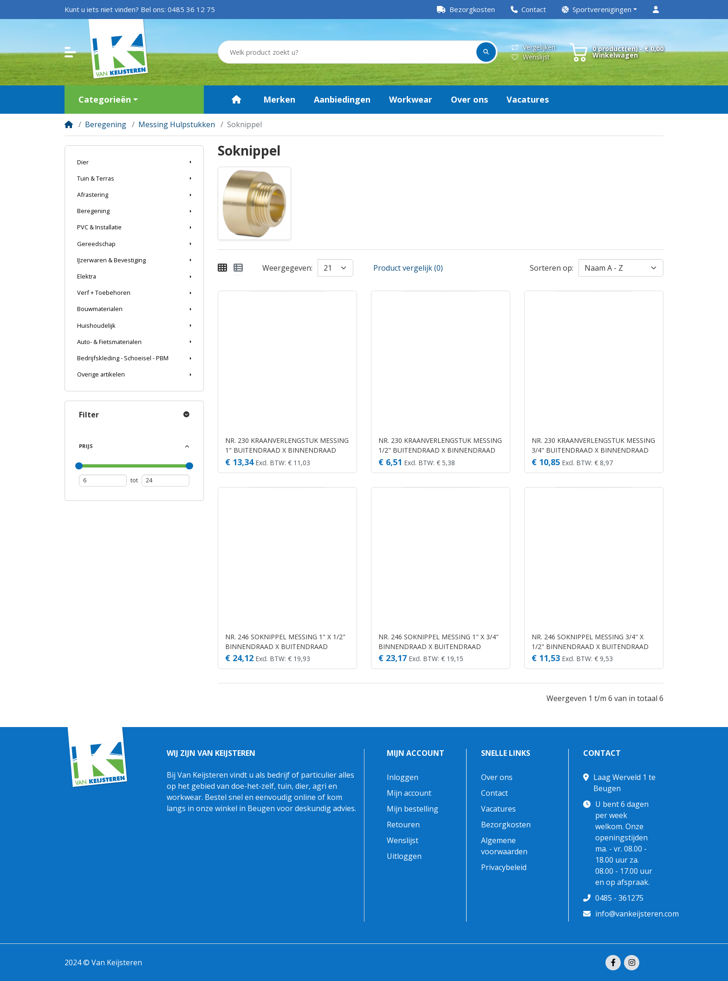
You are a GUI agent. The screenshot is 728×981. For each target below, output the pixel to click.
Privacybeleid (503, 867)
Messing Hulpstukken (176, 124)
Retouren (403, 824)
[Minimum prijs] (103, 480)
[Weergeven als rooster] (222, 268)
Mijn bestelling (412, 809)
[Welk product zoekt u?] (348, 52)
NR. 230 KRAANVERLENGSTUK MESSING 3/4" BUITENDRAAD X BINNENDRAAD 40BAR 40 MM (593, 445)
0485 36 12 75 (191, 9)
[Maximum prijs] (165, 480)
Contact (494, 793)
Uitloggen (404, 856)
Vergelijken (533, 47)
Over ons (497, 777)
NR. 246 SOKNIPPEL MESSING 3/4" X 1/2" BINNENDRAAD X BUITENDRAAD (590, 641)
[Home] (69, 124)
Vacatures (498, 809)
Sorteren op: (551, 268)
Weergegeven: (287, 268)
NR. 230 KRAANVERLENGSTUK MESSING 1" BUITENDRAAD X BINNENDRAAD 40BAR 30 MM (287, 445)
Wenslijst (531, 56)
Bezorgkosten (506, 824)
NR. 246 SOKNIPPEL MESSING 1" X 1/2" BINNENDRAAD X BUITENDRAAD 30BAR (285, 641)
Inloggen (402, 777)
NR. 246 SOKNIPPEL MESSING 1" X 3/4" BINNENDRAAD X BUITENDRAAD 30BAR (438, 641)
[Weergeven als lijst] (238, 268)
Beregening (105, 124)
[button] (599, 9)
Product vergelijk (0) (408, 268)
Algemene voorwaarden (504, 846)
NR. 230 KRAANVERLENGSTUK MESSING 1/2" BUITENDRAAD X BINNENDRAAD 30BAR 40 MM (440, 445)
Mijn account (415, 753)
